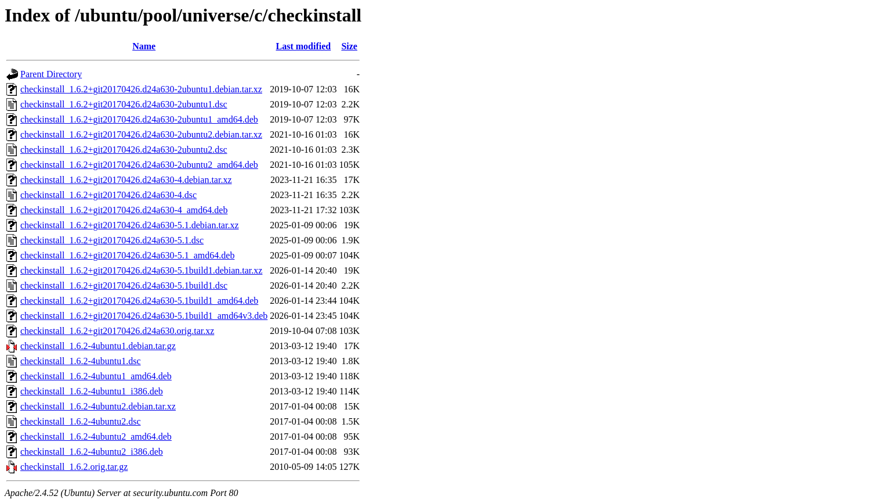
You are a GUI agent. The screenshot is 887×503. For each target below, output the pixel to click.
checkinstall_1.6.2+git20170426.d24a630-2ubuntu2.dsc (123, 150)
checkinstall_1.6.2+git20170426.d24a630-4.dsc (108, 195)
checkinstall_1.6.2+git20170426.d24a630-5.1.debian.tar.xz (129, 225)
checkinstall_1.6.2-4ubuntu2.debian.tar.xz (98, 406)
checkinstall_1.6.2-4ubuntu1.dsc (80, 361)
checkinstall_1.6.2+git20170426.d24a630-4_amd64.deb (123, 210)
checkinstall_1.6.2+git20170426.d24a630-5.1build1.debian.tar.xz (141, 270)
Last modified (303, 46)
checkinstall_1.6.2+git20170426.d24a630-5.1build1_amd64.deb (139, 301)
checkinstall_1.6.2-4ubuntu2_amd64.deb (96, 436)
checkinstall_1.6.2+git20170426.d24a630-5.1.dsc (112, 240)
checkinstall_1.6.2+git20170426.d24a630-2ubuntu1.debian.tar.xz (141, 89)
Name (143, 46)
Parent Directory (51, 74)
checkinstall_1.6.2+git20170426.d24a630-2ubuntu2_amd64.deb (139, 165)
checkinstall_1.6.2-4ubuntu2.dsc (80, 421)
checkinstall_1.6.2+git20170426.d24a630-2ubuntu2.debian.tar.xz (141, 134)
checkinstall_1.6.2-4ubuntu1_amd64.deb (96, 376)
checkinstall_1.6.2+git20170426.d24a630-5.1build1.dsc (123, 285)
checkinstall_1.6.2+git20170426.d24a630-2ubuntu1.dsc (123, 104)
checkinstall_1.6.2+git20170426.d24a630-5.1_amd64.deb (127, 255)
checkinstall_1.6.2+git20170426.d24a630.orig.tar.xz (117, 331)
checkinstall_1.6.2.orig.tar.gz (74, 467)
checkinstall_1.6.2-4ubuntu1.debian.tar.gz (98, 346)
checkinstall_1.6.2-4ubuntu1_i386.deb (91, 391)
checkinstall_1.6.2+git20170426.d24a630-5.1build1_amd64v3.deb (143, 316)
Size (349, 46)
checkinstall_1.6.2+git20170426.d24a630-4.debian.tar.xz (126, 180)
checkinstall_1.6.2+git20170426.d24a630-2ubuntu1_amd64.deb (139, 119)
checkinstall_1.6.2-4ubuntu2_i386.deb (91, 452)
